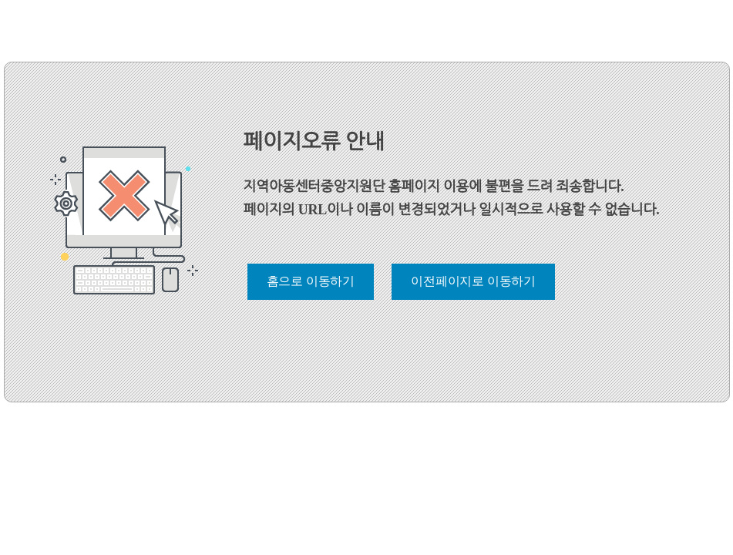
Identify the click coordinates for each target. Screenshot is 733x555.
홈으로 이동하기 (311, 281)
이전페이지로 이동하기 (473, 281)
